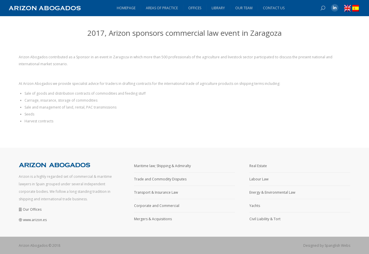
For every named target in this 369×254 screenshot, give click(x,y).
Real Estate (258, 165)
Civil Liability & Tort (264, 218)
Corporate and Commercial (156, 205)
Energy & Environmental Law (272, 192)
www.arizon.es (35, 219)
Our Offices (32, 209)
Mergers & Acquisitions (153, 218)
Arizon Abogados (33, 245)
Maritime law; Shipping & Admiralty (162, 165)
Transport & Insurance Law (156, 192)
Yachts (254, 205)
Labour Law (258, 179)
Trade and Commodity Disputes (160, 179)
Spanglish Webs (337, 245)
